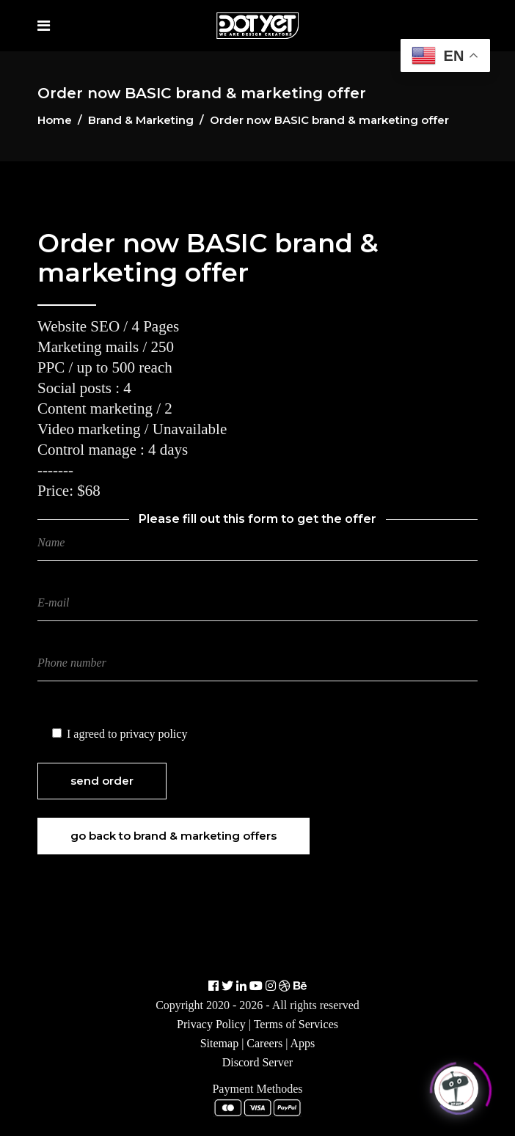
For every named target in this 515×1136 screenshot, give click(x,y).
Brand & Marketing (141, 120)
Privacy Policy (211, 1024)
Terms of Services (296, 1024)
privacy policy (153, 734)
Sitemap (219, 1043)
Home (54, 120)
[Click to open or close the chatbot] (456, 1086)
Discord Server (257, 1062)
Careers (264, 1043)
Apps (303, 1043)
